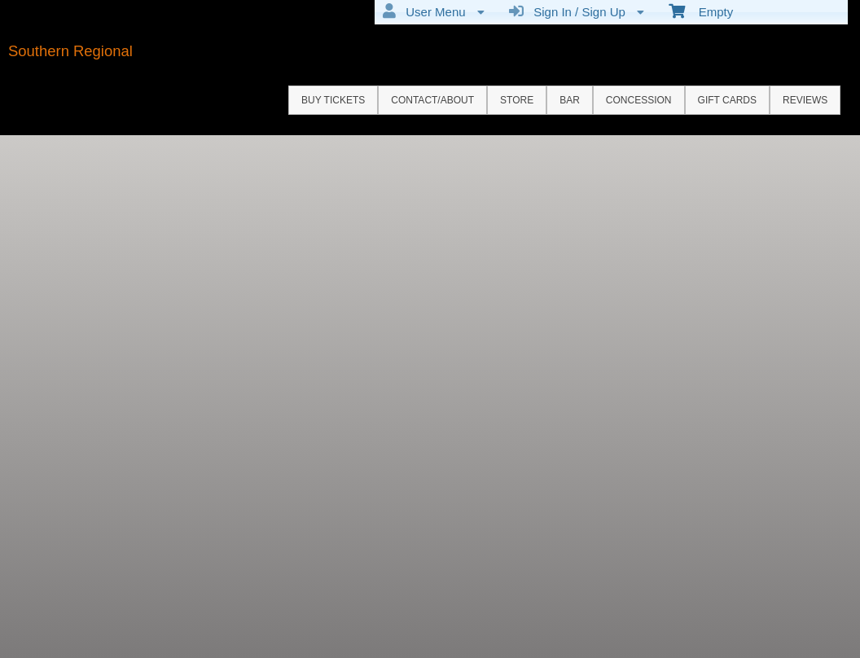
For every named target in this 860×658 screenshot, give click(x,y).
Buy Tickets (333, 100)
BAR (569, 100)
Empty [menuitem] (701, 10)
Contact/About (432, 100)
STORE (516, 100)
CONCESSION (639, 100)
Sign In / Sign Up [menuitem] (576, 11)
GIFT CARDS (727, 100)
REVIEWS (805, 100)
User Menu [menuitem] (434, 11)
